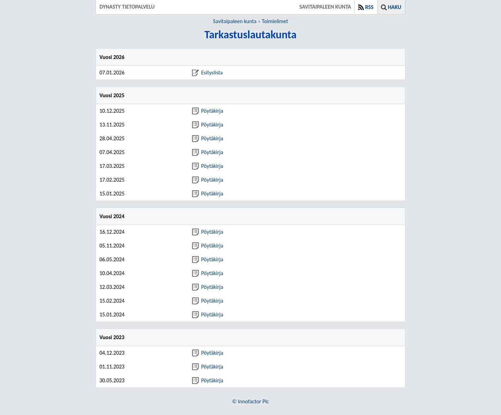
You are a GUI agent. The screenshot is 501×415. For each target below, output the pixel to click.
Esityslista (207, 72)
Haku (394, 7)
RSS (369, 7)
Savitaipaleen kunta (234, 21)
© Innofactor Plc (250, 401)
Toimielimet (275, 21)
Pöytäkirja (207, 111)
